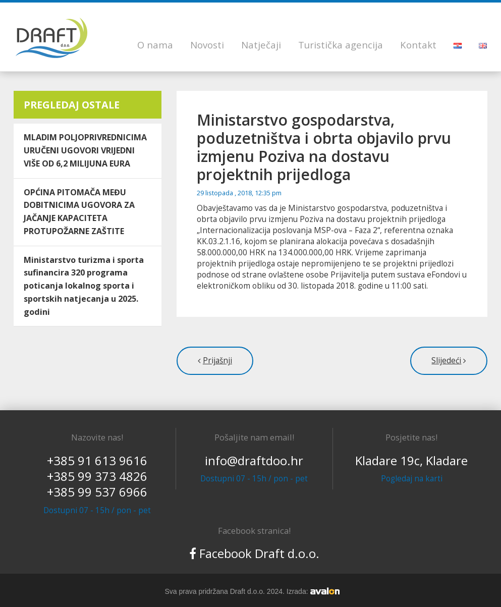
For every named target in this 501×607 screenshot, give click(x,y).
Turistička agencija (340, 44)
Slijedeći (446, 360)
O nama (155, 44)
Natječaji (261, 44)
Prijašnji (217, 360)
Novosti (207, 44)
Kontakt (418, 44)
